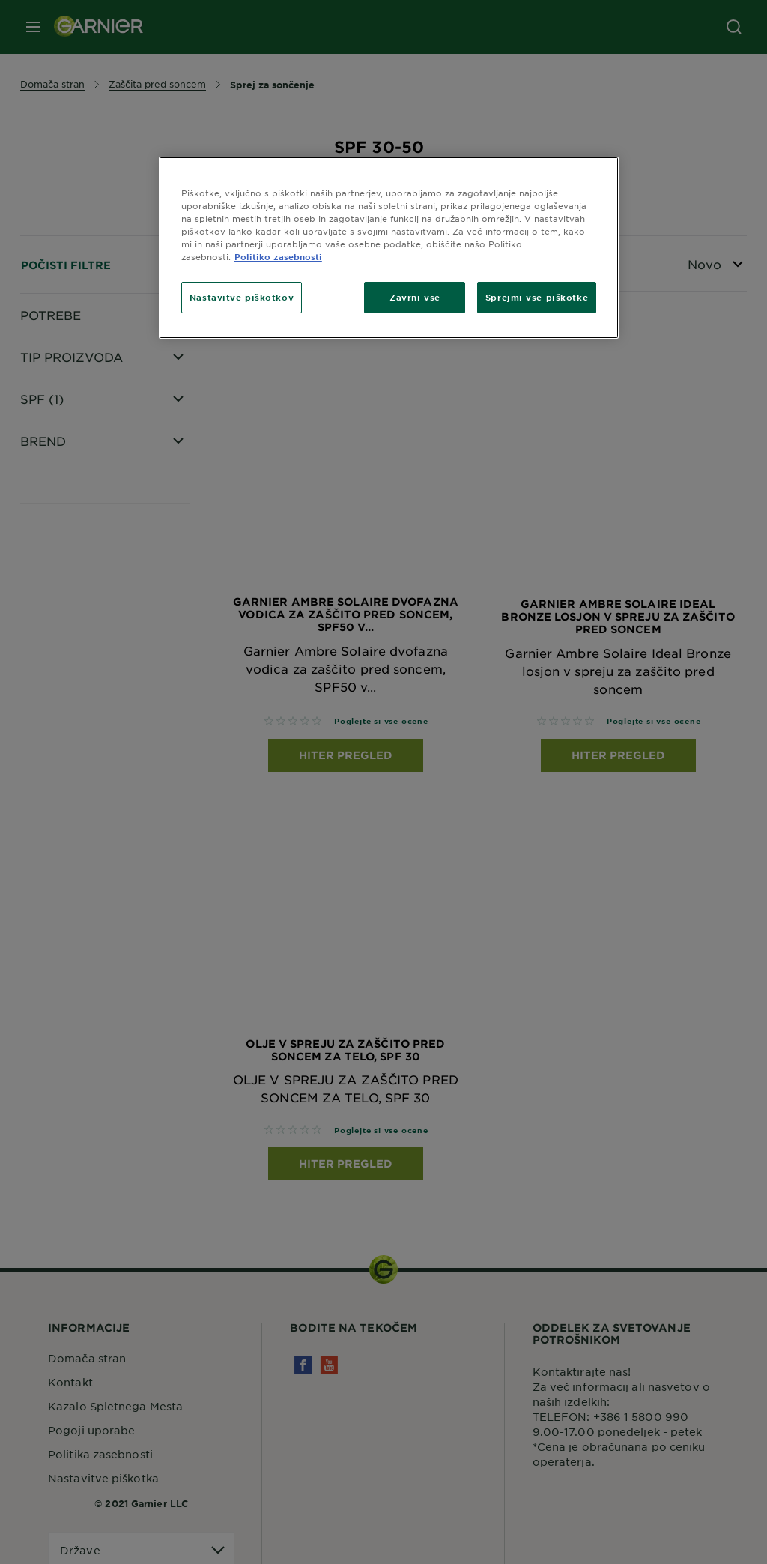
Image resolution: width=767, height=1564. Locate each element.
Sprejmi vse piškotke (536, 297)
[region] (389, 248)
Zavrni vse (414, 297)
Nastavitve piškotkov (242, 297)
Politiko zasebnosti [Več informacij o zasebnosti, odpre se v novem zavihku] (278, 256)
